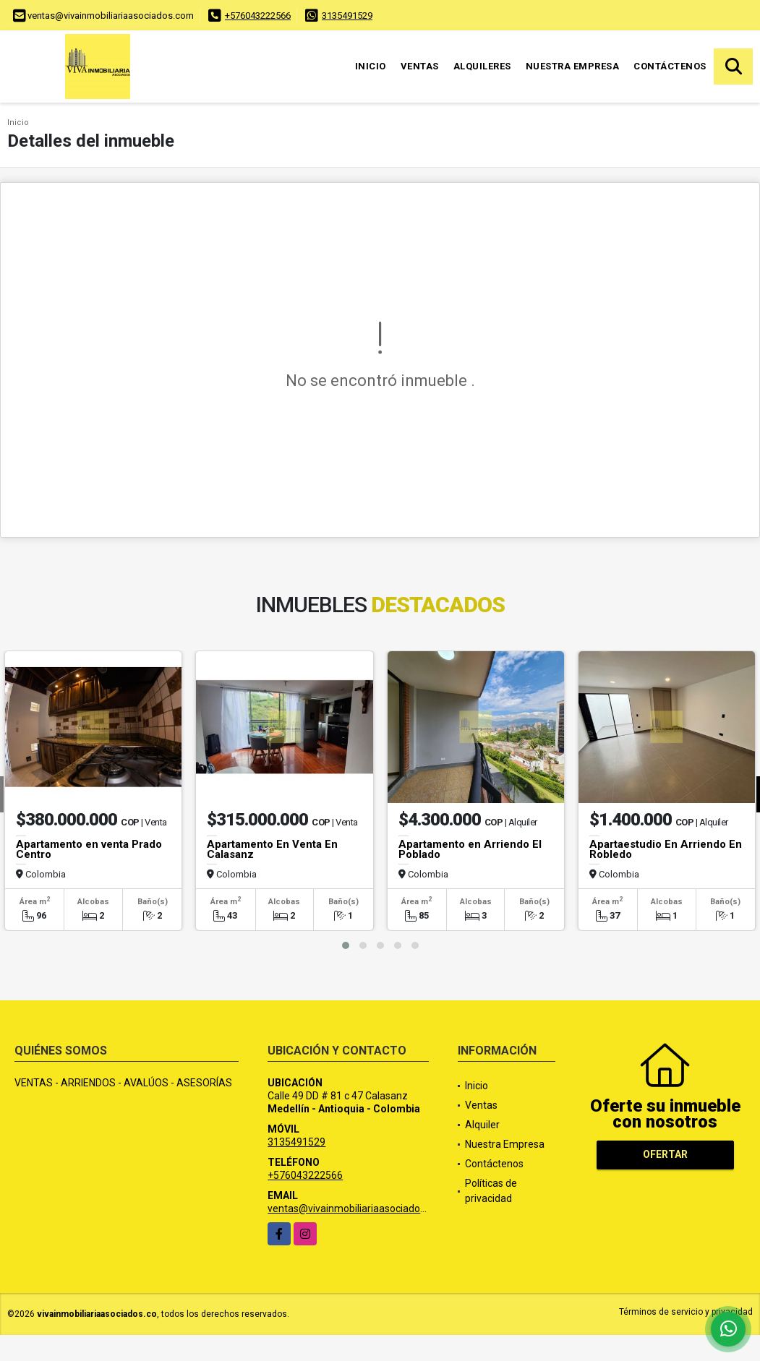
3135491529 (347, 15)
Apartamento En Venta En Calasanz (272, 849)
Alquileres (482, 66)
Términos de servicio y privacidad (686, 1312)
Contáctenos (669, 66)
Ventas (420, 66)
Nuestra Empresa (573, 66)
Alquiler (482, 1124)
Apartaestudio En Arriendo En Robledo (665, 849)
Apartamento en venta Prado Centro (89, 849)
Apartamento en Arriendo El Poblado (470, 849)
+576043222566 (258, 15)
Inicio (370, 66)
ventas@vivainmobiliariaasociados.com (358, 1208)
